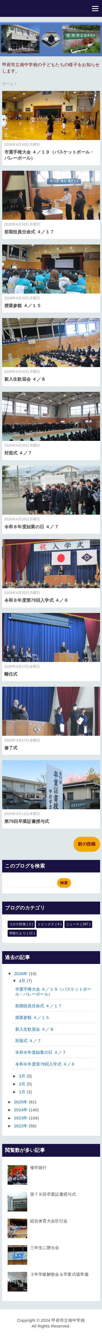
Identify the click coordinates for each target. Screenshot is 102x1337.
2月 (23, 1084)
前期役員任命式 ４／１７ (29, 232)
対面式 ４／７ (18, 453)
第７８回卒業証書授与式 (53, 1194)
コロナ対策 (18, 924)
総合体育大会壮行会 (49, 1221)
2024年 (21, 1109)
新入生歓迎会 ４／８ (25, 379)
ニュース (73, 924)
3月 (23, 1076)
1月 (23, 1091)
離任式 (11, 674)
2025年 (21, 1102)
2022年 (21, 1126)
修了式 (11, 748)
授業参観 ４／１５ (22, 305)
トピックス (46, 924)
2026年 (21, 973)
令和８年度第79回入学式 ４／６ (36, 600)
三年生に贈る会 (44, 1247)
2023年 (21, 1118)
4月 (23, 980)
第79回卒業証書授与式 (26, 821)
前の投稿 (86, 844)
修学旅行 (38, 1167)
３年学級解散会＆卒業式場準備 (59, 1274)
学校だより (18, 933)
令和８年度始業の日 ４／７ (31, 526)
